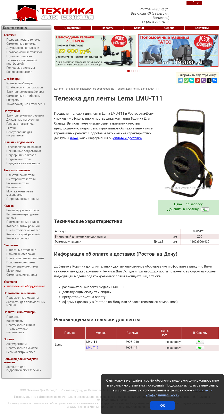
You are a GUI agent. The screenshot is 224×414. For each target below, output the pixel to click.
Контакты (202, 28)
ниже (74, 138)
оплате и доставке (127, 138)
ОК (162, 405)
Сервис (169, 28)
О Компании (73, 28)
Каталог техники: (15, 28)
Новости (108, 28)
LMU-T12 (92, 348)
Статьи (139, 28)
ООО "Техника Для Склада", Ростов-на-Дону (100, 407)
